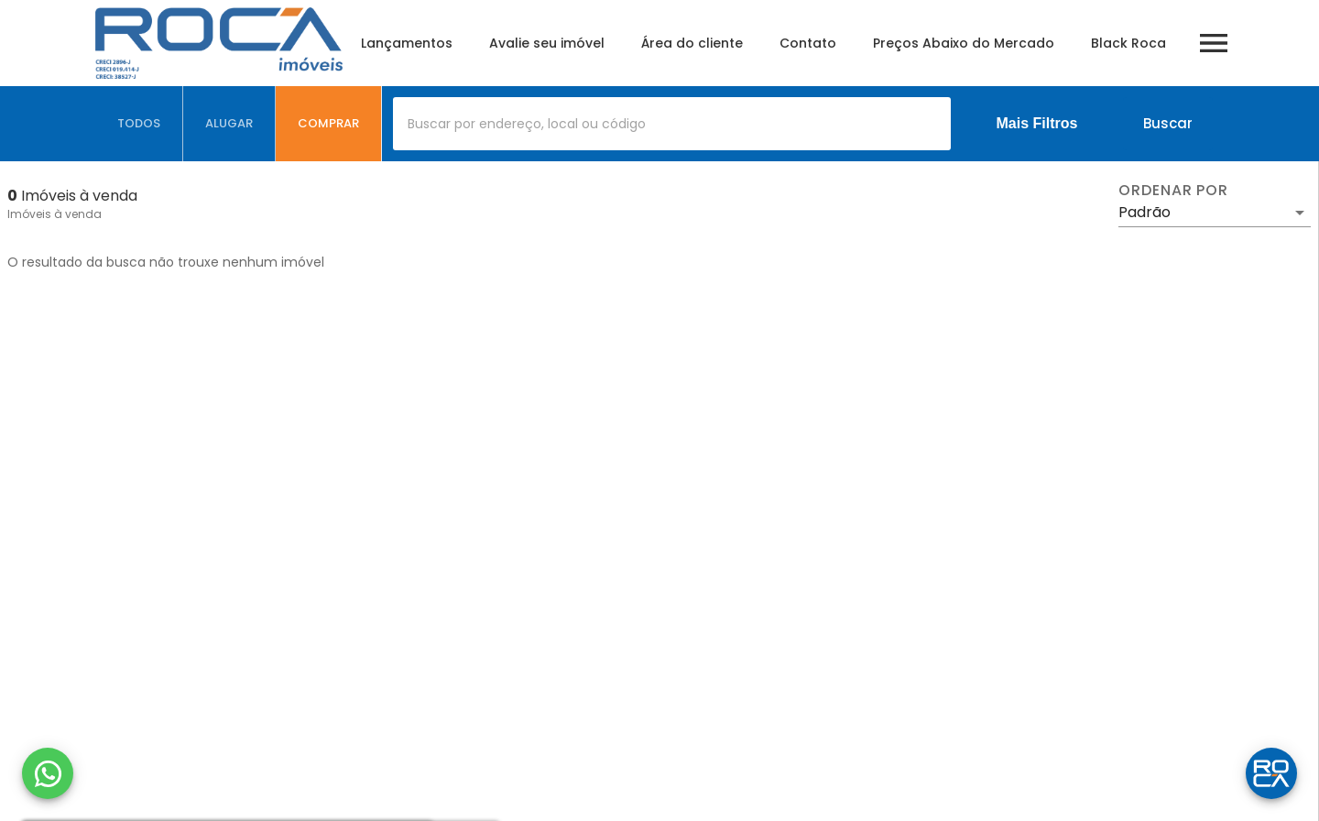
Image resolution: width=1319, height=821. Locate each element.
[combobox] (672, 123)
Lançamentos (406, 43)
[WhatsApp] (47, 773)
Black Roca (1128, 43)
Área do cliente (692, 43)
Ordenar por (1173, 190)
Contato (807, 43)
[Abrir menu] (1213, 43)
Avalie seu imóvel (547, 43)
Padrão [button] (1144, 212)
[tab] (139, 123)
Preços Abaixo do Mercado (963, 43)
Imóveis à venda (54, 214)
